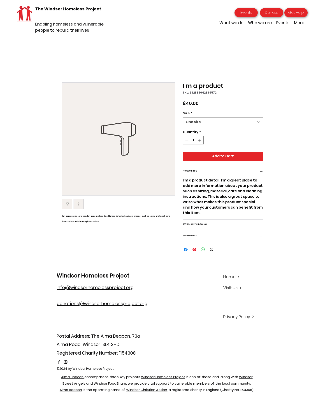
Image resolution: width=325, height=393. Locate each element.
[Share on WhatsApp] (203, 249)
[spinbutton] (193, 140)
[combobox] (223, 122)
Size (187, 113)
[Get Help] (296, 12)
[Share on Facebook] (185, 249)
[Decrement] (186, 140)
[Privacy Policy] (239, 316)
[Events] (246, 12)
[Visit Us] (239, 287)
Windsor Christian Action (146, 389)
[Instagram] (65, 362)
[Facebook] (59, 362)
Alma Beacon (72, 376)
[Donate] (271, 12)
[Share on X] (211, 249)
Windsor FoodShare (110, 383)
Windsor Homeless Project (93, 275)
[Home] (239, 276)
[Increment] (200, 140)
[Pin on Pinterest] (194, 249)
